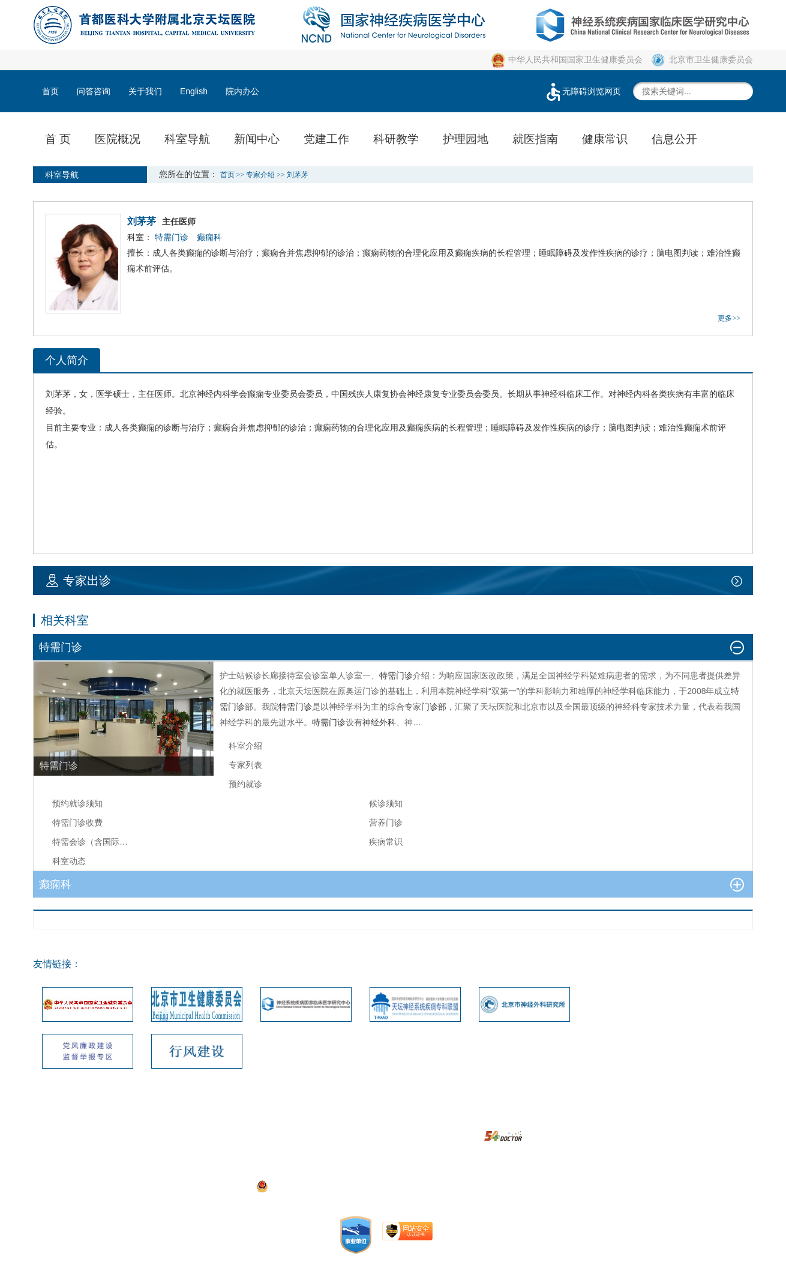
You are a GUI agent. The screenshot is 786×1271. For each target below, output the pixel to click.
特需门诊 (396, 675)
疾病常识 (386, 842)
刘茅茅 (58, 394)
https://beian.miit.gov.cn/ (485, 1186)
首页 (50, 91)
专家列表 (245, 765)
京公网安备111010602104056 (318, 1186)
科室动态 (69, 861)
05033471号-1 (296, 1169)
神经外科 (379, 722)
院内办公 (242, 91)
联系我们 (273, 1118)
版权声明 (417, 1118)
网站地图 (321, 1118)
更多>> (729, 318)
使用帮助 (464, 1118)
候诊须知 (386, 803)
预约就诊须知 (77, 803)
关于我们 (145, 91)
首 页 (58, 139)
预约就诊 (245, 784)
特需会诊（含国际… (90, 842)
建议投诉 (369, 1118)
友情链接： (57, 964)
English (194, 91)
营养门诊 (386, 822)
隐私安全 (512, 1118)
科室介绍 (245, 745)
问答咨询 (93, 91)
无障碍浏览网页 (582, 91)
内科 (222, 394)
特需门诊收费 (77, 822)
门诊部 (433, 706)
